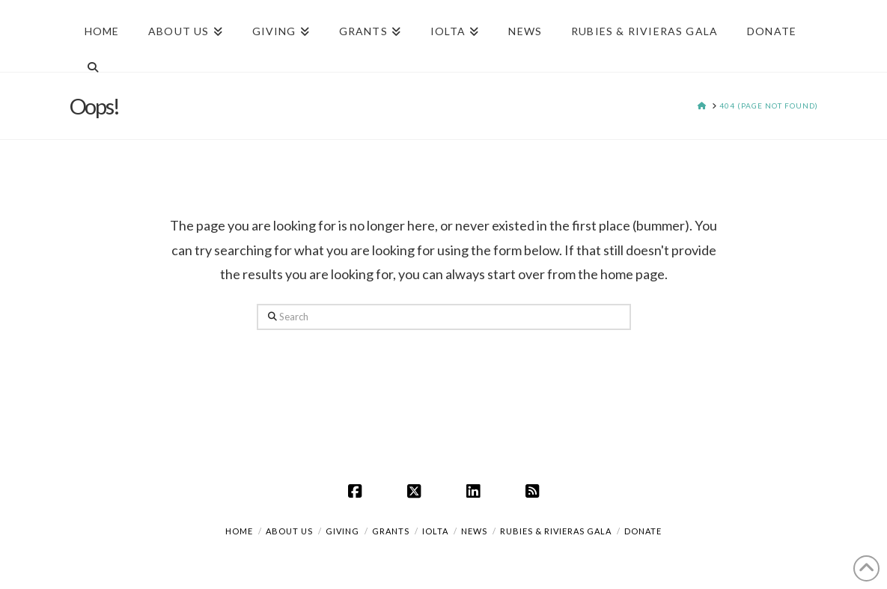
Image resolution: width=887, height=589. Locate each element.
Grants (390, 531)
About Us (289, 531)
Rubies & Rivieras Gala (556, 531)
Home (239, 531)
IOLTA (435, 531)
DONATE (643, 531)
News (474, 531)
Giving (342, 531)
